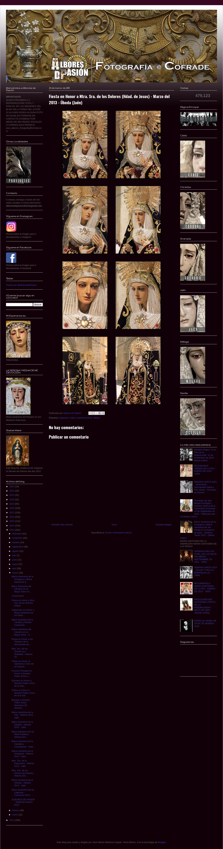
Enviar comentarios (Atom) (118, 532)
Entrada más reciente (62, 524)
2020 (12, 499)
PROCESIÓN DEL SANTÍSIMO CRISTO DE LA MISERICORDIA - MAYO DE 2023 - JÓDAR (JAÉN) (204, 606)
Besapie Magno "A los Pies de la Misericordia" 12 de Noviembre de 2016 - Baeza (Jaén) (205, 455)
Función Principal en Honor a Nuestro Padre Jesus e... (21, 673)
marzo (15, 572)
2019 (12, 504)
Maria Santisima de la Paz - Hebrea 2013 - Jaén (22, 715)
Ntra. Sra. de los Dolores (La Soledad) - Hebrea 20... (21, 652)
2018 (12, 508)
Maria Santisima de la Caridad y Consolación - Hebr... (23, 744)
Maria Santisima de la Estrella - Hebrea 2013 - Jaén (22, 724)
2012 (12, 820)
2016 (12, 517)
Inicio (114, 524)
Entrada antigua (164, 524)
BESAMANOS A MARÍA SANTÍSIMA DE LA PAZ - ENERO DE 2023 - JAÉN (204, 587)
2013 (12, 530)
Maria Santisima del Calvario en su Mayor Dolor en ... (21, 589)
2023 (12, 486)
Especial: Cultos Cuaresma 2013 (75, 417)
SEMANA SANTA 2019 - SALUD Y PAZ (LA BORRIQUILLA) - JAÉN (205, 571)
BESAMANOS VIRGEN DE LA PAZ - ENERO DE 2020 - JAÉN (205, 469)
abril (14, 568)
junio (14, 559)
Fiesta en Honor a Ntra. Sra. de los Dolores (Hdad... (23, 603)
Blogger (162, 842)
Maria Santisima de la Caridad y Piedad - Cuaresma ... (22, 622)
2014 (12, 525)
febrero (16, 810)
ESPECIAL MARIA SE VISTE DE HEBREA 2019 (205, 623)
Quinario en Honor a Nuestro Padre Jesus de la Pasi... (23, 683)
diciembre (17, 533)
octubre (16, 542)
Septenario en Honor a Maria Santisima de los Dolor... (22, 613)
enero (15, 814)
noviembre (17, 538)
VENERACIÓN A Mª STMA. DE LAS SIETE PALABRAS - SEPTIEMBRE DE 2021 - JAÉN (205, 556)
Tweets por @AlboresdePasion (21, 285)
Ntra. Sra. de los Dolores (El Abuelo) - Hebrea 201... (23, 773)
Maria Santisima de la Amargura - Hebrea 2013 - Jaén (22, 754)
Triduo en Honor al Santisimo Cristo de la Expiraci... (22, 664)
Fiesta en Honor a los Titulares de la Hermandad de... (22, 642)
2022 (12, 490)
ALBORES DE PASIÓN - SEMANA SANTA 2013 (23, 802)
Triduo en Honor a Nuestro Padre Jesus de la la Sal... (23, 693)
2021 (12, 495)
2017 (12, 512)
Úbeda (96, 417)
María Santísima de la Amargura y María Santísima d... (22, 579)
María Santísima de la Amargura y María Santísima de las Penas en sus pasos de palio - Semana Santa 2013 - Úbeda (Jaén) (198, 530)
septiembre (18, 546)
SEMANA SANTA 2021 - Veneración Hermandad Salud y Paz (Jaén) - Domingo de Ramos (205, 487)
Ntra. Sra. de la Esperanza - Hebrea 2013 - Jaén (22, 763)
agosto (16, 551)
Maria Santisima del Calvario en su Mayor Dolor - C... (21, 632)
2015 (12, 521)
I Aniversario (17, 596)
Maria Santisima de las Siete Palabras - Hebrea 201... (22, 734)
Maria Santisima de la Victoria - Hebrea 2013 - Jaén (22, 783)
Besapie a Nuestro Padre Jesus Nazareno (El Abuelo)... (20, 704)
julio (14, 555)
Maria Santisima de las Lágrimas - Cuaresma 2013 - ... (22, 792)
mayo (15, 564)
